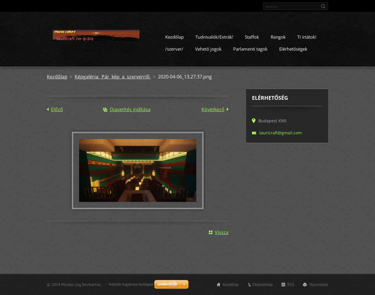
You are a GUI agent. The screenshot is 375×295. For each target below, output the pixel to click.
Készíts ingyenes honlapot (131, 284)
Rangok (278, 37)
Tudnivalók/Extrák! (214, 37)
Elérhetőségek (293, 49)
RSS (290, 284)
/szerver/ (174, 49)
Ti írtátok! (306, 37)
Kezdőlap (174, 37)
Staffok (252, 37)
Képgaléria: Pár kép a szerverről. (113, 76)
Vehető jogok (208, 49)
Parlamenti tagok (250, 49)
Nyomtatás (318, 284)
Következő (213, 109)
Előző (57, 109)
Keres (323, 6)
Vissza (222, 232)
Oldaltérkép (262, 284)
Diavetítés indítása (130, 109)
